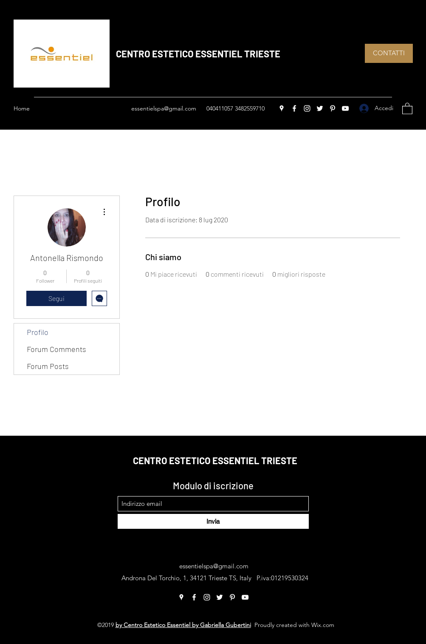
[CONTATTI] (389, 53)
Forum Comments (56, 349)
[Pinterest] (332, 108)
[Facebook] (294, 108)
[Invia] (213, 521)
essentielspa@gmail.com (163, 108)
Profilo (37, 332)
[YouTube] (345, 108)
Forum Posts (48, 366)
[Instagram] (307, 108)
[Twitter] (320, 108)
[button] (407, 108)
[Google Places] (281, 108)
